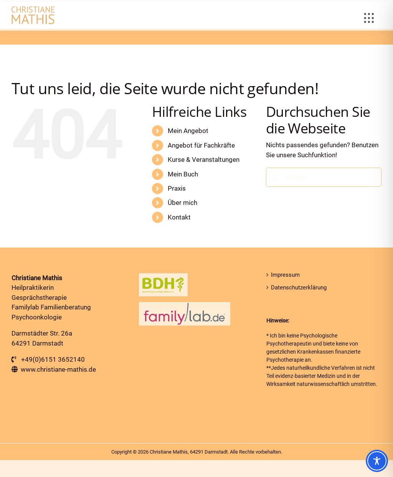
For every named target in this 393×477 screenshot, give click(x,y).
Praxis (177, 188)
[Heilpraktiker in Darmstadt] (33, 11)
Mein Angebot (188, 131)
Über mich (182, 202)
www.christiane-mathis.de (58, 369)
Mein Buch (183, 174)
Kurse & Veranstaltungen (203, 159)
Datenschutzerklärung (299, 287)
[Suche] (275, 177)
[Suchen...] (323, 177)
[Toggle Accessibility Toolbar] (377, 460)
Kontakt (179, 217)
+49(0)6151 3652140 (53, 359)
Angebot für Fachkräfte (201, 145)
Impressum (285, 274)
